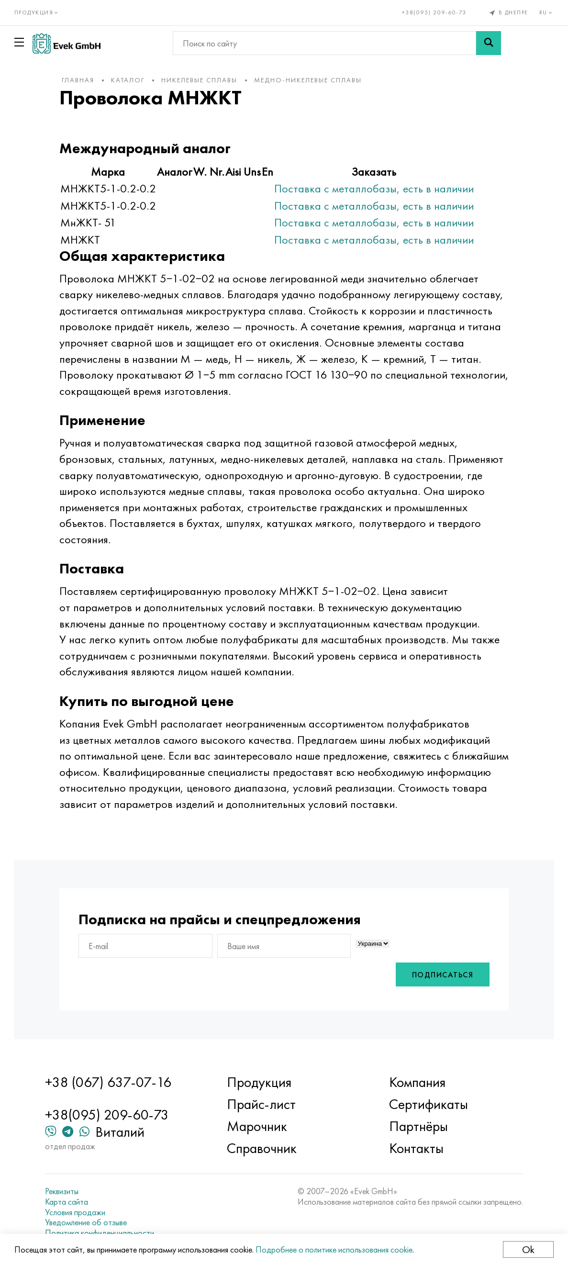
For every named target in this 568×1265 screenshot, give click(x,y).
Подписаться (441, 975)
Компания (417, 1082)
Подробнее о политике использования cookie (334, 1249)
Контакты (416, 1148)
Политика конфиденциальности (100, 1233)
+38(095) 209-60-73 (434, 12)
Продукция (259, 1082)
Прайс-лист (261, 1104)
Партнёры (418, 1126)
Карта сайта (67, 1202)
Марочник (257, 1126)
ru (546, 12)
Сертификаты (428, 1104)
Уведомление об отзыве (87, 1222)
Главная (79, 80)
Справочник (262, 1148)
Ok (528, 1249)
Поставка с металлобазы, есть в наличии (375, 188)
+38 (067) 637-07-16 (109, 1082)
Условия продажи (76, 1212)
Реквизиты (62, 1192)
